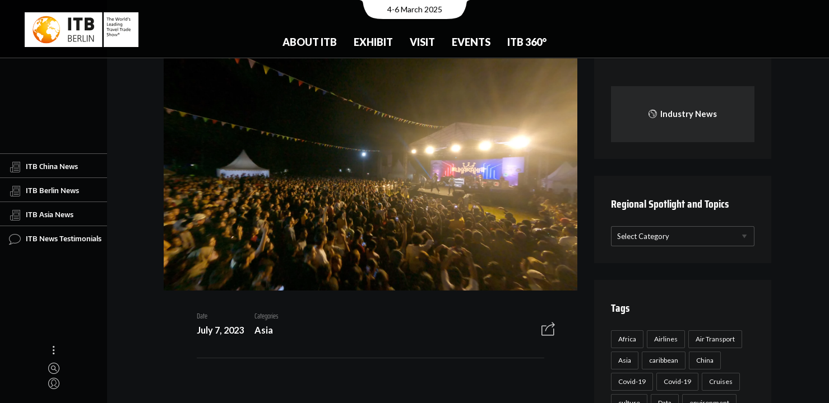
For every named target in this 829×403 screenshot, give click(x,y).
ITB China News (43, 167)
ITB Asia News (41, 215)
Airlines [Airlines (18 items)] (664, 339)
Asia (260, 331)
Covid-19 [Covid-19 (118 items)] (630, 381)
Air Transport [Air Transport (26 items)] (713, 339)
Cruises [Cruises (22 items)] (719, 381)
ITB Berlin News (44, 191)
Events (471, 42)
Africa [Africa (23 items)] (626, 339)
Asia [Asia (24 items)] (623, 360)
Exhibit (373, 42)
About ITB (309, 42)
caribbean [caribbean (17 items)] (662, 360)
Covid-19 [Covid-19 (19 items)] (675, 381)
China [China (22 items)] (703, 360)
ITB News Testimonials (55, 239)
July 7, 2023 (216, 331)
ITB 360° (527, 42)
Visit (422, 42)
